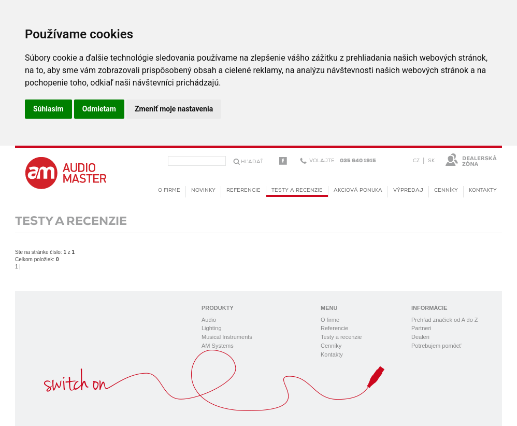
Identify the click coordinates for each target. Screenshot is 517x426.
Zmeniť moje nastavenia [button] (174, 109)
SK (431, 161)
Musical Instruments (227, 337)
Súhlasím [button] (48, 109)
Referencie (243, 190)
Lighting (212, 328)
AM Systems (218, 346)
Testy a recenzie (297, 192)
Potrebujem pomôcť (436, 346)
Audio (209, 320)
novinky (203, 190)
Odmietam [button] (99, 109)
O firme (169, 190)
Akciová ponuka (358, 190)
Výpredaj (408, 190)
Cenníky (446, 190)
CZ (416, 161)
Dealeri (420, 337)
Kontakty (483, 190)
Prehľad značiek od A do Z (444, 320)
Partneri (421, 328)
